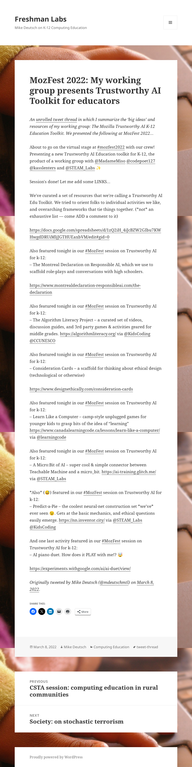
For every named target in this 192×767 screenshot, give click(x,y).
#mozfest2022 (111, 147)
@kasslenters (43, 168)
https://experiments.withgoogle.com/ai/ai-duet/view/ (80, 568)
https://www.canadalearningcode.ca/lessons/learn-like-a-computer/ (95, 430)
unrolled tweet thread (56, 119)
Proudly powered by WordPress (56, 757)
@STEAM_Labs (80, 168)
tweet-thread (147, 647)
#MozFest (94, 251)
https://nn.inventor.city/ (82, 520)
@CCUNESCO (42, 340)
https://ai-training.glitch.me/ (129, 472)
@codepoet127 (140, 161)
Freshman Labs (41, 19)
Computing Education (111, 647)
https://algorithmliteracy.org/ (88, 334)
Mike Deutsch (75, 647)
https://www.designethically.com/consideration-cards (81, 389)
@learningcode (51, 437)
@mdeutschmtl (114, 582)
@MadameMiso (110, 161)
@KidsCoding (137, 334)
